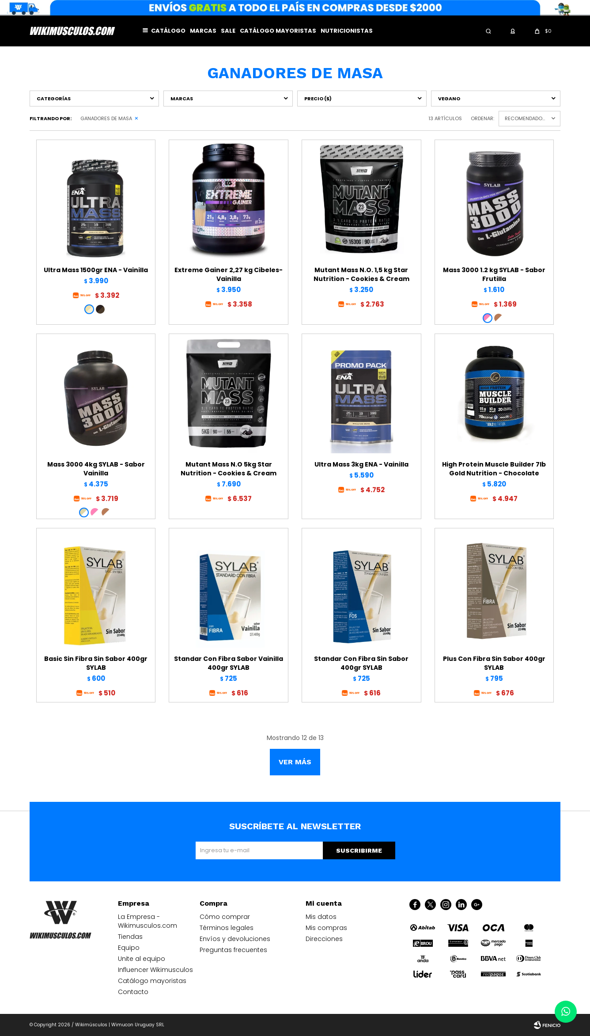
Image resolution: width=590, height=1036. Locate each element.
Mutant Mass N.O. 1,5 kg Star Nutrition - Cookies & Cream (361, 274)
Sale (228, 31)
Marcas (203, 31)
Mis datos (321, 916)
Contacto (133, 991)
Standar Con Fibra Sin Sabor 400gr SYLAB (361, 663)
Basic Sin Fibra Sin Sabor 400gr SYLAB (96, 663)
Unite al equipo (141, 958)
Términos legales (226, 927)
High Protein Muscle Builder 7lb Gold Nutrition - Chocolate (494, 469)
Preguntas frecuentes (233, 949)
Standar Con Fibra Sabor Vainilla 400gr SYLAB (228, 663)
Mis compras (326, 927)
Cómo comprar (225, 916)
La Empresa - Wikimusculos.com (147, 921)
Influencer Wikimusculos (155, 969)
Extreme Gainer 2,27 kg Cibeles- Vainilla (228, 274)
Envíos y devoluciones (235, 938)
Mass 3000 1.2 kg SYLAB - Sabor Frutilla (494, 274)
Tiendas (130, 936)
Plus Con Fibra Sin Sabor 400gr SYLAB (494, 663)
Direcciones (324, 938)
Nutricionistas (347, 31)
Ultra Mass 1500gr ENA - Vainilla (96, 270)
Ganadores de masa (106, 118)
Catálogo (168, 31)
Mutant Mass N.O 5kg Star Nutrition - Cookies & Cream (228, 469)
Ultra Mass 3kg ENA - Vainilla (361, 464)
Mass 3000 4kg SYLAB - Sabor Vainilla (96, 469)
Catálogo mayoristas (278, 31)
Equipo (129, 947)
